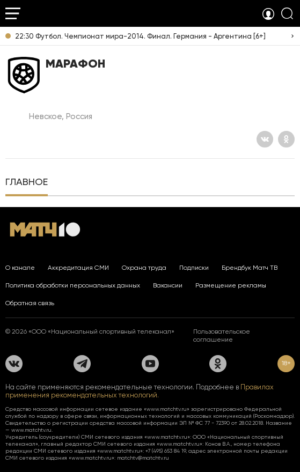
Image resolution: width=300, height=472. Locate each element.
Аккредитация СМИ (78, 267)
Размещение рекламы (230, 285)
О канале (20, 267)
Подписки (194, 267)
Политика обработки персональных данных (72, 285)
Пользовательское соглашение (221, 335)
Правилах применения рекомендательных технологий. (139, 391)
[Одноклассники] (286, 139)
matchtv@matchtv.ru (143, 458)
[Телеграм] (82, 363)
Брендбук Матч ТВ (249, 267)
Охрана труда (144, 267)
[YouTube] (150, 363)
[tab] (26, 182)
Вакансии (167, 285)
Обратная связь (29, 303)
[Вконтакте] (265, 139)
